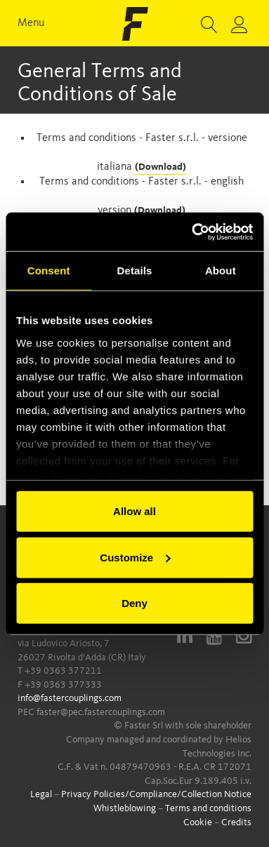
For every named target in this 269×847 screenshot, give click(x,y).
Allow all (134, 511)
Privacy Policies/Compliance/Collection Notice (156, 794)
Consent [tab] (48, 270)
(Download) (160, 167)
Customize (135, 557)
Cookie (197, 822)
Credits (236, 822)
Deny (134, 603)
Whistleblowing (124, 808)
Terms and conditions (208, 808)
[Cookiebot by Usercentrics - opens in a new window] (192, 231)
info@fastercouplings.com (70, 698)
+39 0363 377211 (63, 671)
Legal (41, 794)
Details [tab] (134, 270)
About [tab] (220, 270)
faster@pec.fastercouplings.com (101, 712)
